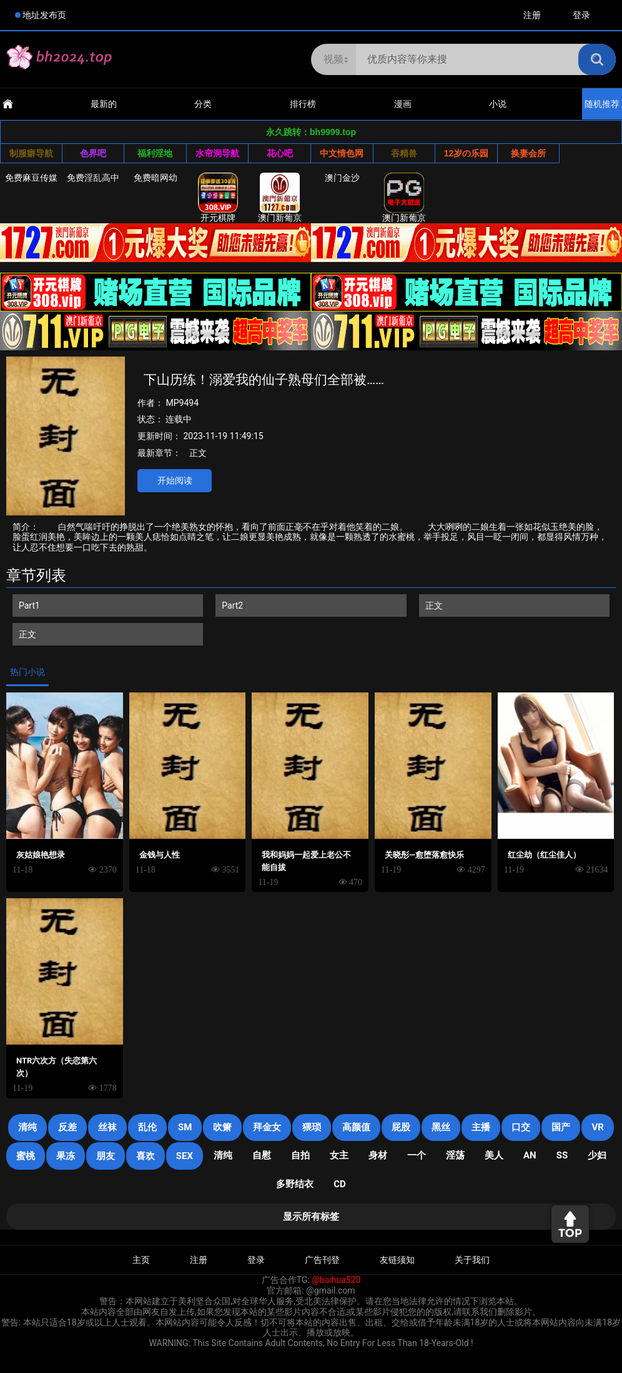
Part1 (29, 605)
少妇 (597, 1155)
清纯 (27, 1127)
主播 (480, 1127)
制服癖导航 (31, 153)
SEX (184, 1156)
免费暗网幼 (155, 178)
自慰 (261, 1155)
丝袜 (107, 1127)
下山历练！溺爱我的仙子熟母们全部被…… (264, 379)
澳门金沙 (342, 178)
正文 (198, 453)
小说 (497, 104)
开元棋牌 (218, 198)
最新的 (104, 104)
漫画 (403, 104)
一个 (416, 1155)
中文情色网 (341, 153)
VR (597, 1127)
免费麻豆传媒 (31, 178)
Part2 (232, 605)
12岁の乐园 (466, 153)
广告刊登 (322, 1260)
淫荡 (455, 1155)
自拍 (300, 1155)
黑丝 (441, 1127)
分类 (203, 104)
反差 (67, 1127)
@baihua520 (336, 1280)
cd (339, 1184)
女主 (339, 1155)
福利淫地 (154, 153)
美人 (494, 1155)
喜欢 (145, 1156)
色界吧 (93, 153)
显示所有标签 (311, 1216)
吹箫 (222, 1127)
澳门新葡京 (280, 198)
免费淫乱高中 (93, 178)
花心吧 (280, 153)
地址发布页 (44, 15)
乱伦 (147, 1127)
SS (562, 1155)
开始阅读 (174, 480)
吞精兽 (404, 153)
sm (185, 1127)
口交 (520, 1127)
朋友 (105, 1156)
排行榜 (303, 104)
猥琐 (311, 1127)
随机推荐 (602, 104)
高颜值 (356, 1127)
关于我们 (472, 1260)
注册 (532, 15)
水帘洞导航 (217, 153)
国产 (560, 1127)
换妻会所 (528, 153)
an (529, 1155)
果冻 (65, 1156)
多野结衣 (294, 1184)
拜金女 (267, 1127)
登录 (581, 15)
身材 (377, 1155)
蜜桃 (25, 1156)
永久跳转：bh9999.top (311, 132)
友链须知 (397, 1260)
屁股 (401, 1127)
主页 (141, 1260)
